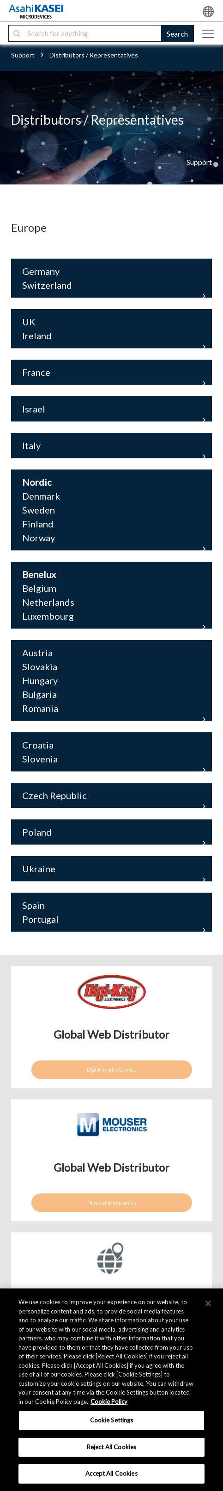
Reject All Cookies (111, 1447)
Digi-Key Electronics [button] (112, 1069)
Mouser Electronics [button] (111, 1202)
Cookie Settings (111, 1420)
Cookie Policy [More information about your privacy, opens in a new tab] (108, 1401)
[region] (111, 1389)
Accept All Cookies (111, 1473)
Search (177, 33)
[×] (208, 1303)
